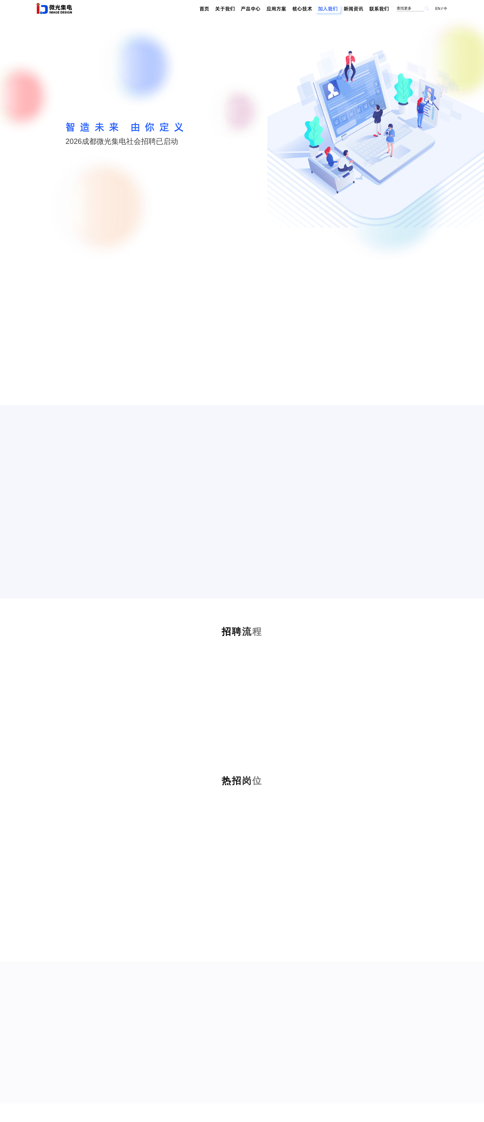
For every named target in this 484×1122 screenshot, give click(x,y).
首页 (204, 8)
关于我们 (225, 8)
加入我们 (328, 8)
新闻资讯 (353, 8)
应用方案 (276, 8)
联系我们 (379, 8)
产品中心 (251, 8)
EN (437, 8)
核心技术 (302, 8)
